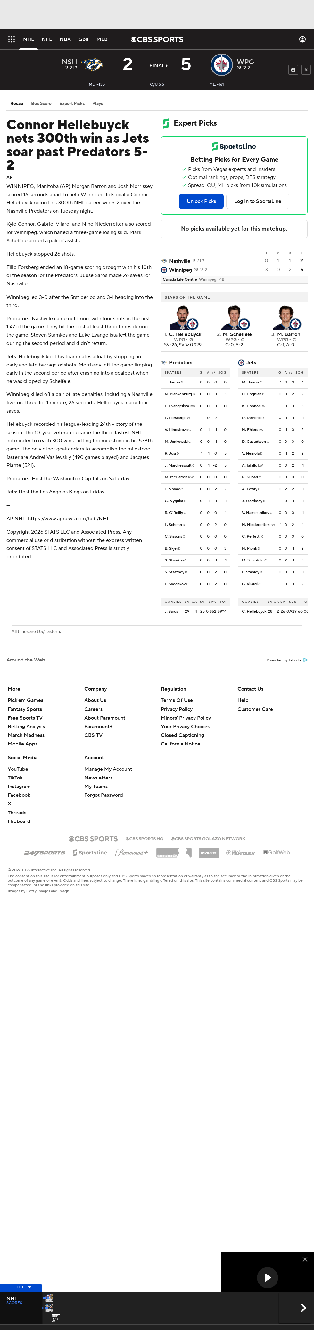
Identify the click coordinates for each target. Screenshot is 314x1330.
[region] (267, 1278)
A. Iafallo (249, 465)
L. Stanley (250, 572)
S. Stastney (174, 572)
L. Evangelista (177, 406)
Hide (20, 1298)
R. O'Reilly (174, 512)
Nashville (179, 261)
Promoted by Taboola (287, 660)
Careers (93, 709)
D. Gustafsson (254, 441)
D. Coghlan (251, 394)
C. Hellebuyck (254, 611)
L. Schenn (173, 524)
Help (243, 700)
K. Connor (251, 406)
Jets (251, 362)
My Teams (96, 786)
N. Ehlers (250, 429)
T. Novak (172, 489)
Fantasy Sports (25, 709)
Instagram (19, 786)
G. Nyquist (174, 501)
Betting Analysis (26, 726)
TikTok (15, 778)
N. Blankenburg (178, 394)
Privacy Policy (177, 709)
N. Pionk (249, 548)
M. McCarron (176, 477)
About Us (95, 700)
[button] (267, 1277)
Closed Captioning (182, 735)
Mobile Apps (22, 744)
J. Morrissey (252, 501)
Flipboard (19, 821)
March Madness (26, 735)
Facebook (19, 795)
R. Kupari (250, 477)
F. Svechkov (175, 584)
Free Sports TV (25, 718)
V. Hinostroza (176, 429)
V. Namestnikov (255, 512)
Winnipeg (180, 270)
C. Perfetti (251, 536)
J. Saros (171, 611)
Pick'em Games (25, 700)
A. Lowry (249, 489)
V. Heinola (251, 453)
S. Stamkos (174, 560)
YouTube (18, 769)
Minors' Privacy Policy (186, 718)
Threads (17, 813)
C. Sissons (173, 536)
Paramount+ (98, 726)
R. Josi (170, 453)
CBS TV (93, 735)
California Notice (180, 744)
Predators (180, 362)
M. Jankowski (176, 441)
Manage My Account (108, 769)
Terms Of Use (177, 700)
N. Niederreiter (255, 524)
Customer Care (255, 709)
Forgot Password (103, 795)
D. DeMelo (251, 418)
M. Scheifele (253, 560)
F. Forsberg (175, 418)
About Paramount (104, 718)
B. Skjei (171, 548)
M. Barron (250, 382)
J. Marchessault (178, 465)
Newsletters (98, 778)
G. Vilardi (250, 584)
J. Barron (172, 382)
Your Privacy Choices (185, 726)
